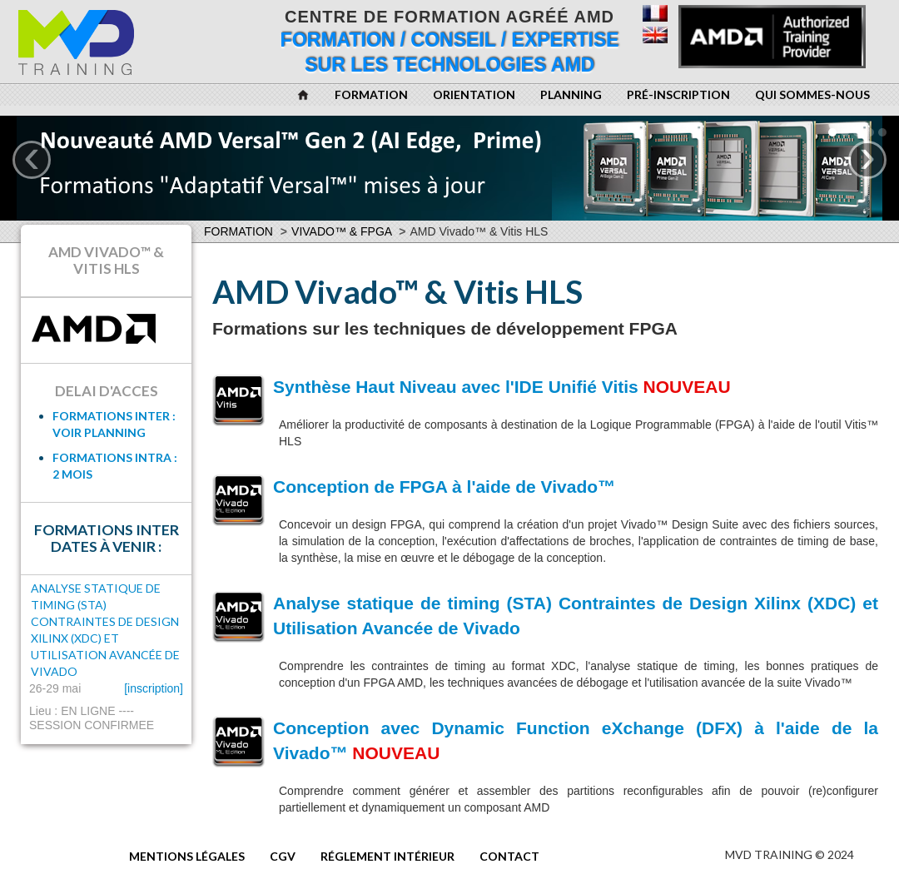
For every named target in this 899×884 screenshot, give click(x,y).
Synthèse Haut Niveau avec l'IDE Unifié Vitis (455, 386)
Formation (238, 231)
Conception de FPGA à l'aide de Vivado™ (444, 486)
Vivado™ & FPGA (341, 231)
